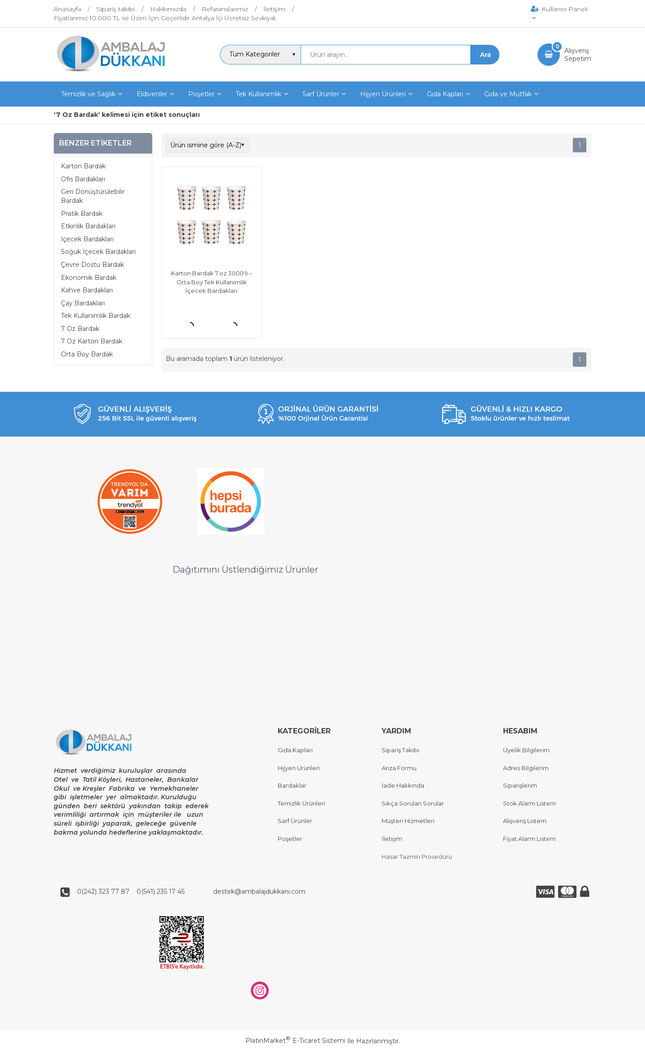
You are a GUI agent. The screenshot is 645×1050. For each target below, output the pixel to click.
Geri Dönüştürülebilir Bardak (93, 196)
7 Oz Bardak (80, 329)
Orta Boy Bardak (87, 354)
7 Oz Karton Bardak (91, 341)
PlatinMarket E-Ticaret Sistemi (295, 1041)
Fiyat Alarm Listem (529, 838)
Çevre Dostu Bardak (92, 265)
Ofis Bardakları (83, 179)
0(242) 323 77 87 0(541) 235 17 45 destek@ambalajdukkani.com (188, 891)
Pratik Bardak (82, 214)
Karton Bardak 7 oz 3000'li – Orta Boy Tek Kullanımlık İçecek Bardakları (211, 282)
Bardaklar (292, 785)
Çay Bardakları (83, 303)
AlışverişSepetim (577, 55)
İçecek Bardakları (87, 239)
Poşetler (290, 838)
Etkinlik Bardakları (88, 226)
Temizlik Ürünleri (301, 803)
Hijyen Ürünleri (299, 767)
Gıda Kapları (295, 750)
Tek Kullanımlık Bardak (95, 316)
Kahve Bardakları (87, 290)
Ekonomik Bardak (88, 278)
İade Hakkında (403, 785)
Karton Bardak (83, 166)
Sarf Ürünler (295, 821)
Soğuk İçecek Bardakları (98, 252)
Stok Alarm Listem (529, 803)
